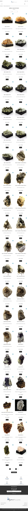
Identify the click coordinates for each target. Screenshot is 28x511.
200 (19, 31)
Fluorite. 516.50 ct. (20, 344)
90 (20, 54)
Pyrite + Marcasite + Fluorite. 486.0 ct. (20, 253)
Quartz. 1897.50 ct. (7, 49)
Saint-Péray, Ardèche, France (7, 187)
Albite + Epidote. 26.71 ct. (7, 94)
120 (20, 258)
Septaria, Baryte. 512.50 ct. (7, 344)
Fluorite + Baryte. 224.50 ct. (7, 389)
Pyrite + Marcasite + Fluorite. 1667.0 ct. (7, 208)
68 (8, 326)
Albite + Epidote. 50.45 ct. (20, 94)
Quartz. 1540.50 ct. (20, 26)
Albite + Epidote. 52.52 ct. (20, 140)
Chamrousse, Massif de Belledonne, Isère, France (7, 460)
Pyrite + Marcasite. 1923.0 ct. (7, 185)
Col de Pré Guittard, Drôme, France (7, 323)
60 (6, 99)
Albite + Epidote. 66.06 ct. (7, 140)
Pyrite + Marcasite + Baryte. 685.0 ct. (20, 208)
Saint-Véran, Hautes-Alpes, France (20, 51)
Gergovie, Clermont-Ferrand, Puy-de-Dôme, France (20, 392)
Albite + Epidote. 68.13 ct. (20, 49)
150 (6, 258)
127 (8, 258)
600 (19, 394)
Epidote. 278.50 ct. (7, 457)
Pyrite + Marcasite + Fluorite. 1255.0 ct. (7, 253)
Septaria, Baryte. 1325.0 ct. (20, 321)
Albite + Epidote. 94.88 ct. (7, 117)
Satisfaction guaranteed (7, 483)
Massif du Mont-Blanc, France (20, 459)
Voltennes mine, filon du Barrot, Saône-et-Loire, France (7, 437)
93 (8, 417)
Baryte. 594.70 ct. (20, 412)
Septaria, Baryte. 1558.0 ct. (7, 321)
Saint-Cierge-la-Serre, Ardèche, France (7, 28)
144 (8, 31)
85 (8, 235)
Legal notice (2, 504)
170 (6, 31)
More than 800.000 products (21, 483)
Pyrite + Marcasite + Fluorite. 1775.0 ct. (20, 185)
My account (25, 504)
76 (22, 54)
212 (22, 462)
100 (6, 235)
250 (20, 462)
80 (6, 326)
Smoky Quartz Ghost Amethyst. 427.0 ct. (7, 412)
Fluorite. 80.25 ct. (20, 457)
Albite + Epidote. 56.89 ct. (20, 117)
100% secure (21, 478)
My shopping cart (25, 505)
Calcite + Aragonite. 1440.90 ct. (20, 389)
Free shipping (7, 478)
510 (22, 394)
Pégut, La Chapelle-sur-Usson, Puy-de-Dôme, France (7, 415)
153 (22, 167)
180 (20, 167)
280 (6, 462)
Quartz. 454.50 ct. (7, 26)
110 (6, 417)
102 (22, 258)
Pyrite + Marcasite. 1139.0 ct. (7, 276)
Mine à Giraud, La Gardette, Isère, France (21, 414)
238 (8, 462)
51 (8, 99)
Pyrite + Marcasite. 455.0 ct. (21, 276)
